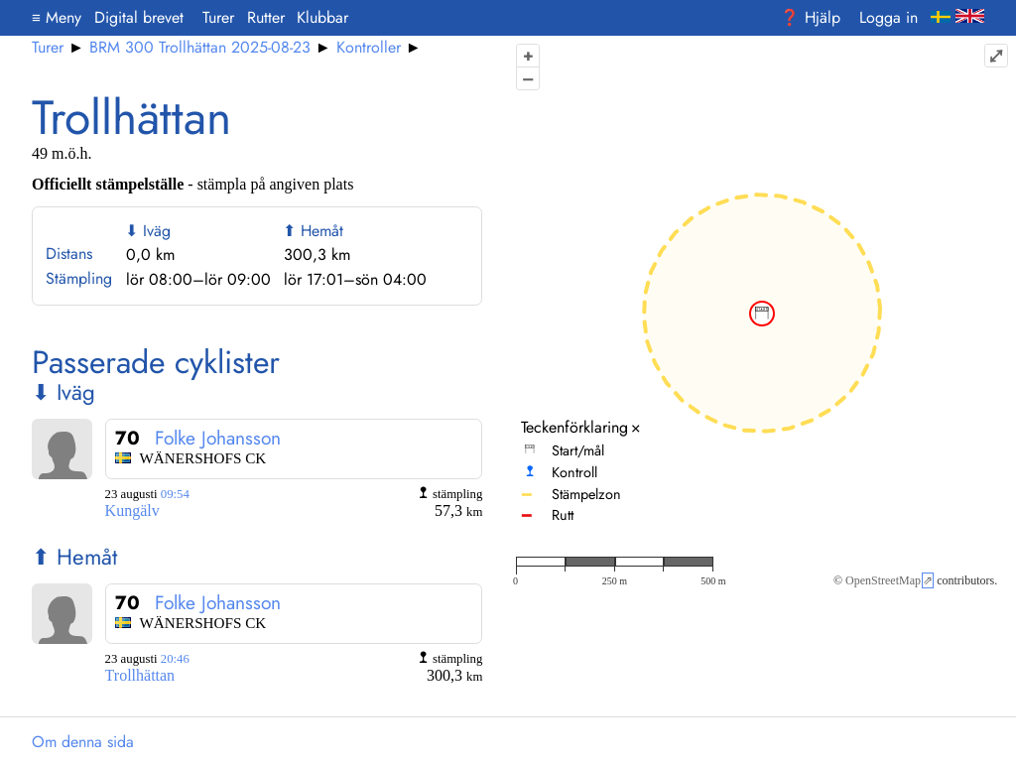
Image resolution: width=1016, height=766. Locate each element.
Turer (218, 17)
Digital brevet (139, 17)
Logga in (888, 17)
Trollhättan (140, 675)
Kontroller (368, 47)
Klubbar (322, 17)
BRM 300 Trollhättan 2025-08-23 (200, 47)
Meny (56, 17)
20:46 (175, 659)
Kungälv (132, 510)
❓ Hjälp (810, 17)
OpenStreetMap (883, 580)
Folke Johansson (218, 437)
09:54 (175, 494)
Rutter (266, 17)
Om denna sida (83, 741)
